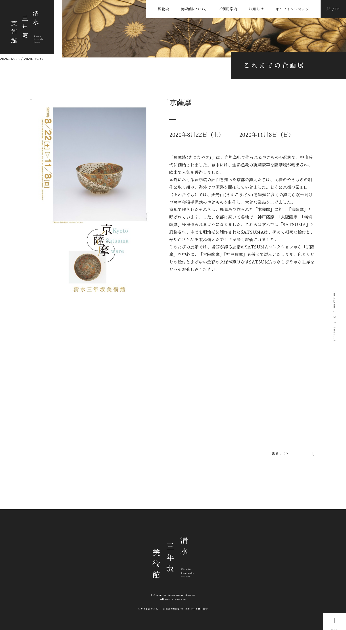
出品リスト (283, 443)
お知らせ (256, 9)
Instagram (334, 300)
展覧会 (163, 9)
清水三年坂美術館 (34, 34)
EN (337, 9)
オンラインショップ (292, 9)
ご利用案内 (227, 9)
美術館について (194, 9)
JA (329, 9)
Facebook (334, 334)
